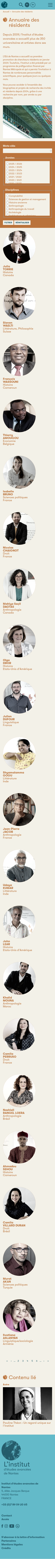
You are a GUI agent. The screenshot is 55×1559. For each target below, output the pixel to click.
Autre (6, 1384)
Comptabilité (16, 196)
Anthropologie (16, 206)
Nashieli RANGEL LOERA (13, 1111)
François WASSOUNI (10, 380)
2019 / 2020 (15, 183)
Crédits (6, 1548)
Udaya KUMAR (8, 886)
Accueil (6, 11)
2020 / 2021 (15, 180)
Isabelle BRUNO (8, 493)
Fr (27, 5)
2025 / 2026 (15, 164)
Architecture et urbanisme (22, 215)
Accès (5, 1519)
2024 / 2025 (15, 167)
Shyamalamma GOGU (13, 774)
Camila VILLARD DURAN (14, 1224)
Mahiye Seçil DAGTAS (12, 605)
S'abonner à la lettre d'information (23, 1537)
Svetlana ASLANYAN (10, 1336)
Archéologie (15, 212)
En (33, 5)
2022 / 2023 (15, 173)
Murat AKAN (7, 1280)
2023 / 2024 (15, 170)
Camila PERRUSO (9, 1055)
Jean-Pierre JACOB (11, 830)
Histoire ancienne (18, 202)
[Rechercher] (21, 5)
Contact (6, 1515)
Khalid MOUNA (8, 999)
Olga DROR (7, 661)
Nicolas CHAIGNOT (11, 549)
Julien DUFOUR (9, 718)
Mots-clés (9, 145)
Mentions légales (12, 1544)
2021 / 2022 (15, 177)
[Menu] (50, 5)
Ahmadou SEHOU (9, 1168)
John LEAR (6, 943)
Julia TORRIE (8, 268)
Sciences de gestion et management (27, 199)
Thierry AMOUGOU (10, 436)
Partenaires (8, 1540)
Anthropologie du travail (21, 209)
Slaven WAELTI (8, 324)
